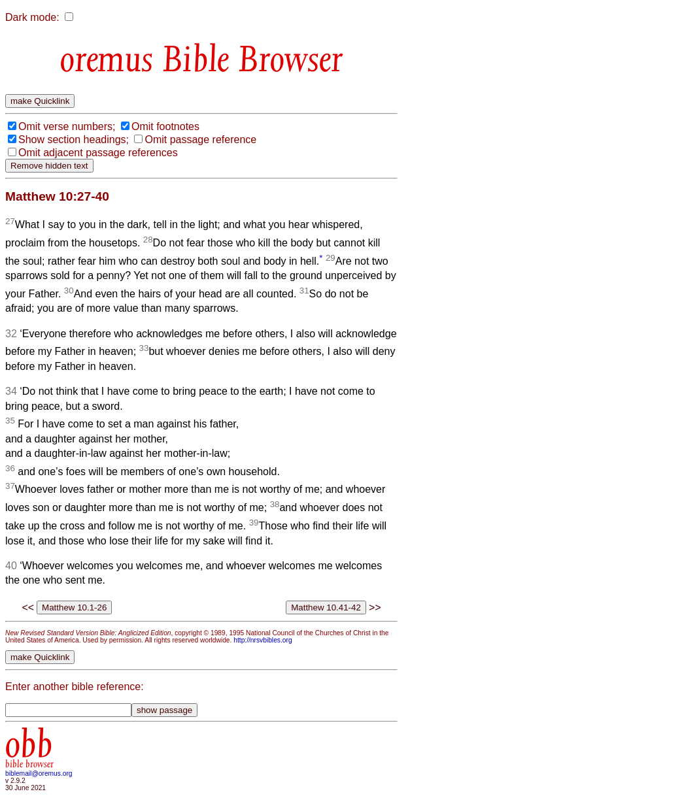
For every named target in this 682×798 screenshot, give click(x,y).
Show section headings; (73, 139)
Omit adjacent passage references (98, 152)
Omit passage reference (200, 139)
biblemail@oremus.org (39, 773)
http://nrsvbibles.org (262, 640)
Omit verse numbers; (66, 126)
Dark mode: (32, 17)
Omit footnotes (165, 126)
